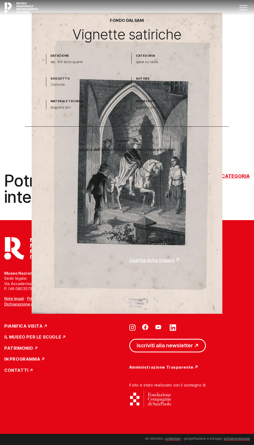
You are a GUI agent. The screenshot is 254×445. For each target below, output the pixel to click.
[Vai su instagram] (132, 327)
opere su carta (147, 62)
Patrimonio (18, 348)
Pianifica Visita (23, 326)
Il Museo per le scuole (32, 337)
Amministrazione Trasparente (161, 367)
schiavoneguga (237, 438)
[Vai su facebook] (145, 327)
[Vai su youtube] (159, 327)
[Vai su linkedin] (173, 327)
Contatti (16, 370)
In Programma (22, 359)
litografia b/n (61, 107)
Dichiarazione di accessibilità (31, 304)
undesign (173, 438)
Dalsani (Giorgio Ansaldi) (156, 84)
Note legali (14, 298)
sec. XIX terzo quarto (67, 62)
